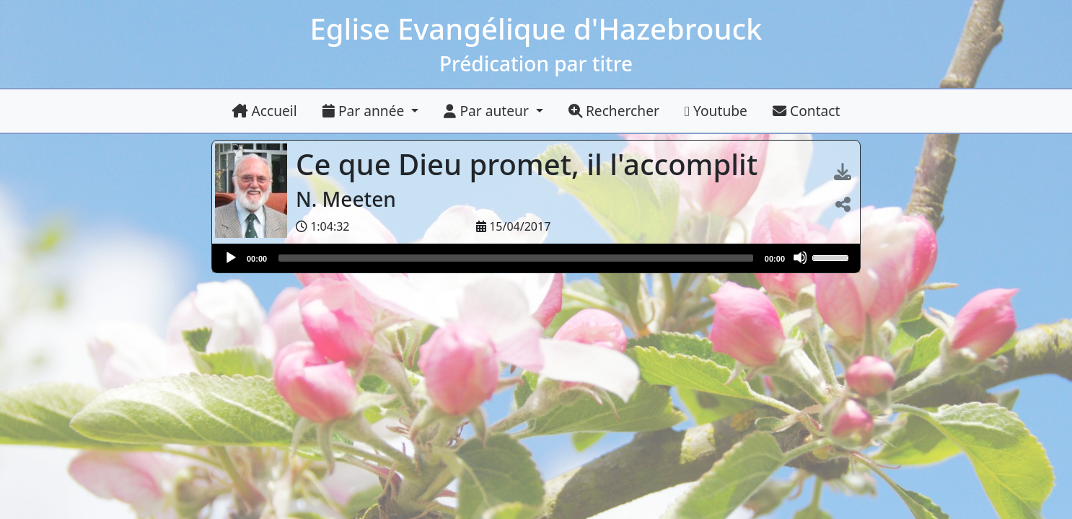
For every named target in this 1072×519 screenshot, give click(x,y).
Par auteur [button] (488, 110)
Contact (806, 110)
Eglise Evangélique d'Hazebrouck (536, 28)
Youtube (716, 110)
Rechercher (613, 110)
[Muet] (800, 257)
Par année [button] (365, 110)
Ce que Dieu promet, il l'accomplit (530, 164)
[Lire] (230, 257)
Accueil (264, 110)
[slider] (515, 258)
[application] (536, 258)
